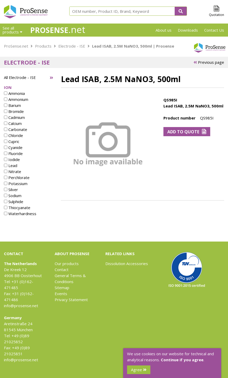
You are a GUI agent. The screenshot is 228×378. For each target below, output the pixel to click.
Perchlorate (17, 177)
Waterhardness (20, 213)
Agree (138, 369)
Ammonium (16, 99)
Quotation (216, 15)
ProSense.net (16, 46)
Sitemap (62, 287)
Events (61, 293)
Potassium (15, 183)
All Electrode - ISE (20, 77)
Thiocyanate (17, 207)
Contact (62, 269)
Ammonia (14, 93)
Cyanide (13, 147)
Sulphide (13, 201)
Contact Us (214, 30)
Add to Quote (186, 132)
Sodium (12, 195)
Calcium (13, 123)
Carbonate (15, 129)
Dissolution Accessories (126, 263)
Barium (12, 105)
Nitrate (12, 171)
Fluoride (13, 153)
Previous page (208, 62)
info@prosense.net (21, 305)
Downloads (188, 30)
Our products (67, 263)
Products (43, 46)
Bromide (14, 111)
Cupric (11, 141)
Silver (11, 189)
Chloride (13, 135)
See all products (12, 30)
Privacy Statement (71, 299)
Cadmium (14, 117)
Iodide (12, 159)
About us (164, 30)
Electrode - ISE (71, 46)
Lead (10, 165)
